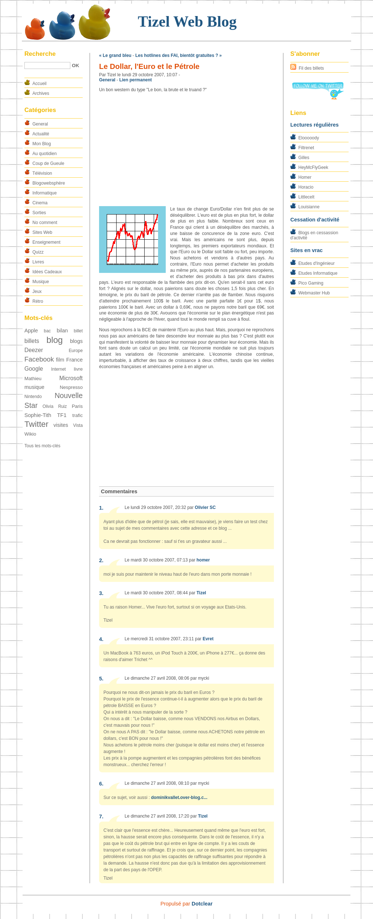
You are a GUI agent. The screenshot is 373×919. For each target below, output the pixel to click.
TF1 (62, 415)
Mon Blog (41, 143)
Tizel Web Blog (187, 21)
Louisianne (308, 206)
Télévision (42, 173)
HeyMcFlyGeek (313, 167)
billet (78, 330)
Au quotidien (44, 153)
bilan (62, 330)
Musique (40, 281)
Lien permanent (135, 79)
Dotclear (202, 904)
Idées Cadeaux (47, 271)
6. (101, 784)
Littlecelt (306, 197)
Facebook (39, 359)
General (40, 124)
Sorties (39, 212)
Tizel (201, 592)
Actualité (40, 133)
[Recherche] (47, 65)
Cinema (39, 202)
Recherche (40, 53)
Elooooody (308, 137)
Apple (31, 330)
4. (101, 639)
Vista (78, 425)
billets (31, 341)
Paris (77, 406)
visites (61, 425)
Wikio (30, 434)
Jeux (37, 291)
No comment (44, 222)
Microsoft (71, 378)
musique (34, 387)
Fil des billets (311, 68)
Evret (208, 638)
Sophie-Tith (37, 415)
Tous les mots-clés (42, 445)
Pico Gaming (310, 283)
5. (101, 678)
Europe (76, 350)
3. (101, 593)
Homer (304, 177)
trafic (77, 415)
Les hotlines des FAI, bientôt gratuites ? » (178, 55)
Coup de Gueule (48, 163)
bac (47, 330)
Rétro (37, 301)
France (74, 360)
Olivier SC (205, 507)
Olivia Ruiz (55, 406)
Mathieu (33, 378)
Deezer (33, 350)
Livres (38, 261)
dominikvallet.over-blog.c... (179, 797)
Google (33, 369)
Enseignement (46, 242)
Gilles (303, 157)
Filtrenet (306, 147)
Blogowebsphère (48, 183)
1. (101, 508)
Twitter (36, 424)
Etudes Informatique (317, 273)
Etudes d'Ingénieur (316, 263)
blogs (76, 341)
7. (101, 816)
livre (78, 369)
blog (54, 340)
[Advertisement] (186, 150)
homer (203, 560)
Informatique (44, 193)
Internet (58, 369)
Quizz (38, 252)
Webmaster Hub (314, 293)
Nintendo (33, 396)
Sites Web (42, 232)
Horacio (305, 187)
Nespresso (71, 387)
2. (101, 560)
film (60, 360)
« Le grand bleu (115, 55)
